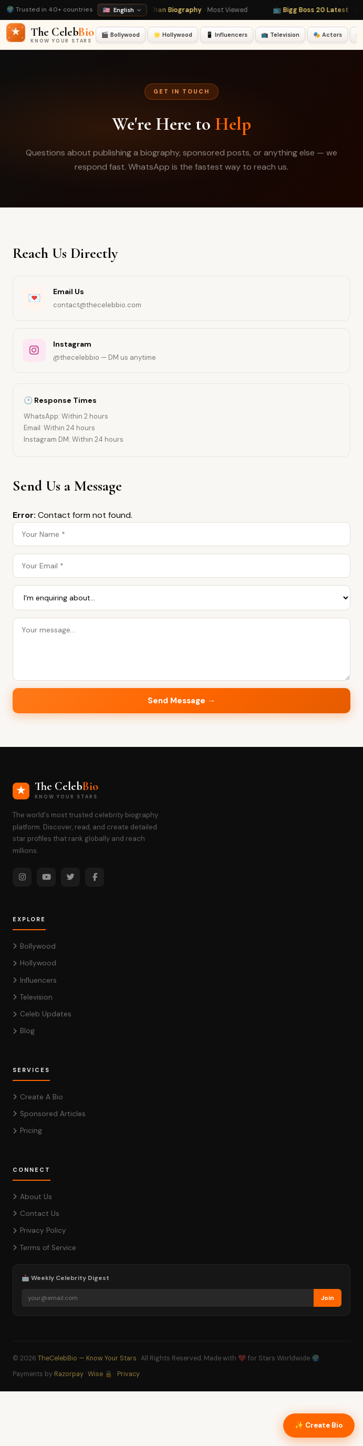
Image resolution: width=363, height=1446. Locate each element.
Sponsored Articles (49, 1113)
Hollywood (34, 963)
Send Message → (181, 700)
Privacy (128, 1374)
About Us (32, 1196)
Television (33, 997)
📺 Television (280, 34)
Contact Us (36, 1213)
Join (327, 1298)
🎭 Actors (327, 34)
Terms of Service (44, 1247)
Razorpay (69, 1374)
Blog (24, 1030)
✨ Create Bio (319, 1425)
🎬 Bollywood (120, 34)
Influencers (35, 980)
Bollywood (34, 946)
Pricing (27, 1130)
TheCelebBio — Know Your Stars (87, 1358)
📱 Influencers (226, 34)
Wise (95, 1374)
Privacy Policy (39, 1230)
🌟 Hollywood (172, 34)
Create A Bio (38, 1097)
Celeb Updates (42, 1014)
